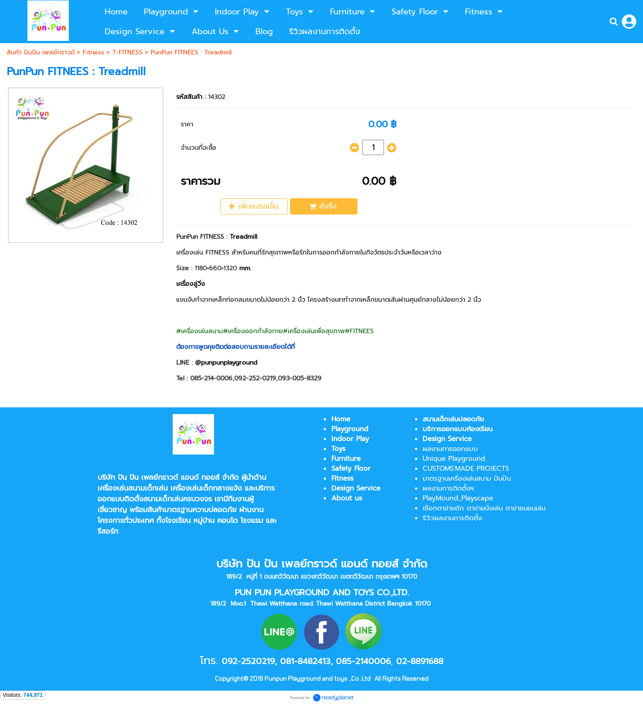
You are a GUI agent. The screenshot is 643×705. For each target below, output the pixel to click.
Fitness (93, 52)
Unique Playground (454, 459)
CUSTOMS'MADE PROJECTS (466, 468)
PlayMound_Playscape (458, 498)
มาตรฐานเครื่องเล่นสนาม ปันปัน (467, 478)
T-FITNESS (127, 52)
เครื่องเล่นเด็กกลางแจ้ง (206, 488)
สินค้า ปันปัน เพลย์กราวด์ (41, 52)
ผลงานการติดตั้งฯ (448, 488)
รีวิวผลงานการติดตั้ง (452, 518)
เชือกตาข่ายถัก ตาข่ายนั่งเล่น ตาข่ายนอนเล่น (484, 508)
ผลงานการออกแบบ (450, 449)
